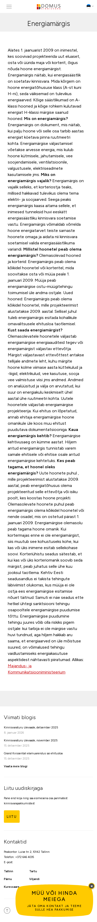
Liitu (12, 817)
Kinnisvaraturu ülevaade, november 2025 (30, 740)
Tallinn (8, 871)
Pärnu (8, 879)
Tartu (33, 871)
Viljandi (34, 879)
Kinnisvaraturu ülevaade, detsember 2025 (31, 727)
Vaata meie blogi (15, 766)
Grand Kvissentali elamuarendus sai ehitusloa (33, 753)
